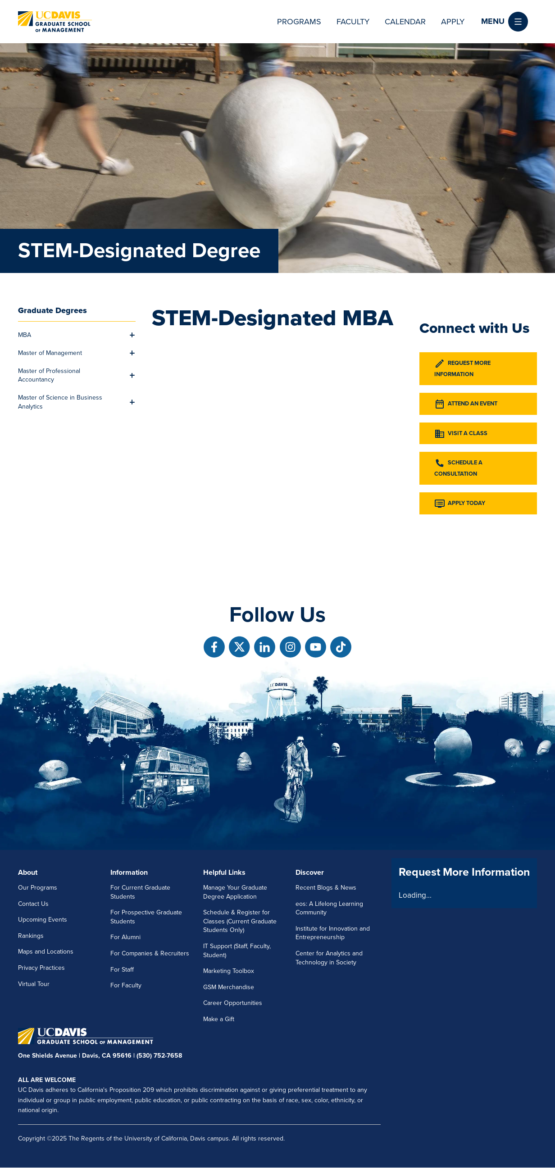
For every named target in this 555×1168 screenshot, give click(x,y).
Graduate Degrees (52, 310)
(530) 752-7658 (159, 1055)
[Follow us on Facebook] (214, 647)
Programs (299, 22)
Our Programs (37, 887)
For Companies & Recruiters (149, 953)
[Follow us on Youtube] (315, 647)
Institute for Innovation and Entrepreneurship (333, 933)
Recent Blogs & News (326, 887)
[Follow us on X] (239, 647)
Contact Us (33, 904)
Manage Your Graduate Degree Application (235, 892)
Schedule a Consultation (458, 467)
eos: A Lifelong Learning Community (329, 908)
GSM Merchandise (228, 987)
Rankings (31, 936)
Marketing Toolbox (228, 971)
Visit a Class (460, 433)
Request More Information (462, 368)
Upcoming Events (42, 919)
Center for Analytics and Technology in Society (329, 958)
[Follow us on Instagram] (290, 647)
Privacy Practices (41, 968)
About (27, 872)
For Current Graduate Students (140, 892)
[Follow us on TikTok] (340, 647)
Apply (452, 22)
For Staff (122, 969)
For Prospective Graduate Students (146, 917)
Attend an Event (465, 404)
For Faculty (125, 985)
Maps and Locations (45, 951)
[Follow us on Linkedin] (264, 647)
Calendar (405, 22)
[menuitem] (71, 335)
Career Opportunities (232, 1003)
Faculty (353, 22)
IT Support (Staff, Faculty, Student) (237, 950)
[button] (504, 21)
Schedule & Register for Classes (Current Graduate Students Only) (240, 921)
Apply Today (459, 503)
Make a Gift (218, 1019)
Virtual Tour (34, 984)
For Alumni (125, 937)
